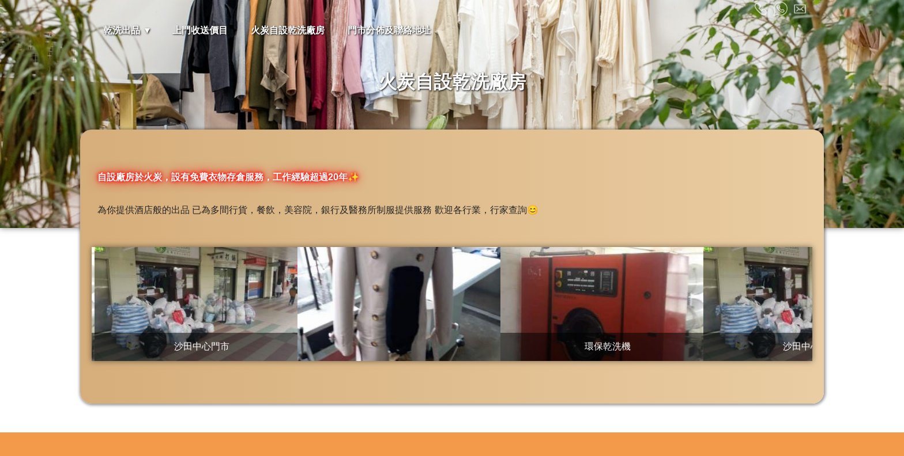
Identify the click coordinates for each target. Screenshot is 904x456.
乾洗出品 (121, 30)
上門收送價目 (200, 30)
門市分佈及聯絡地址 (389, 30)
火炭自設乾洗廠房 (288, 30)
